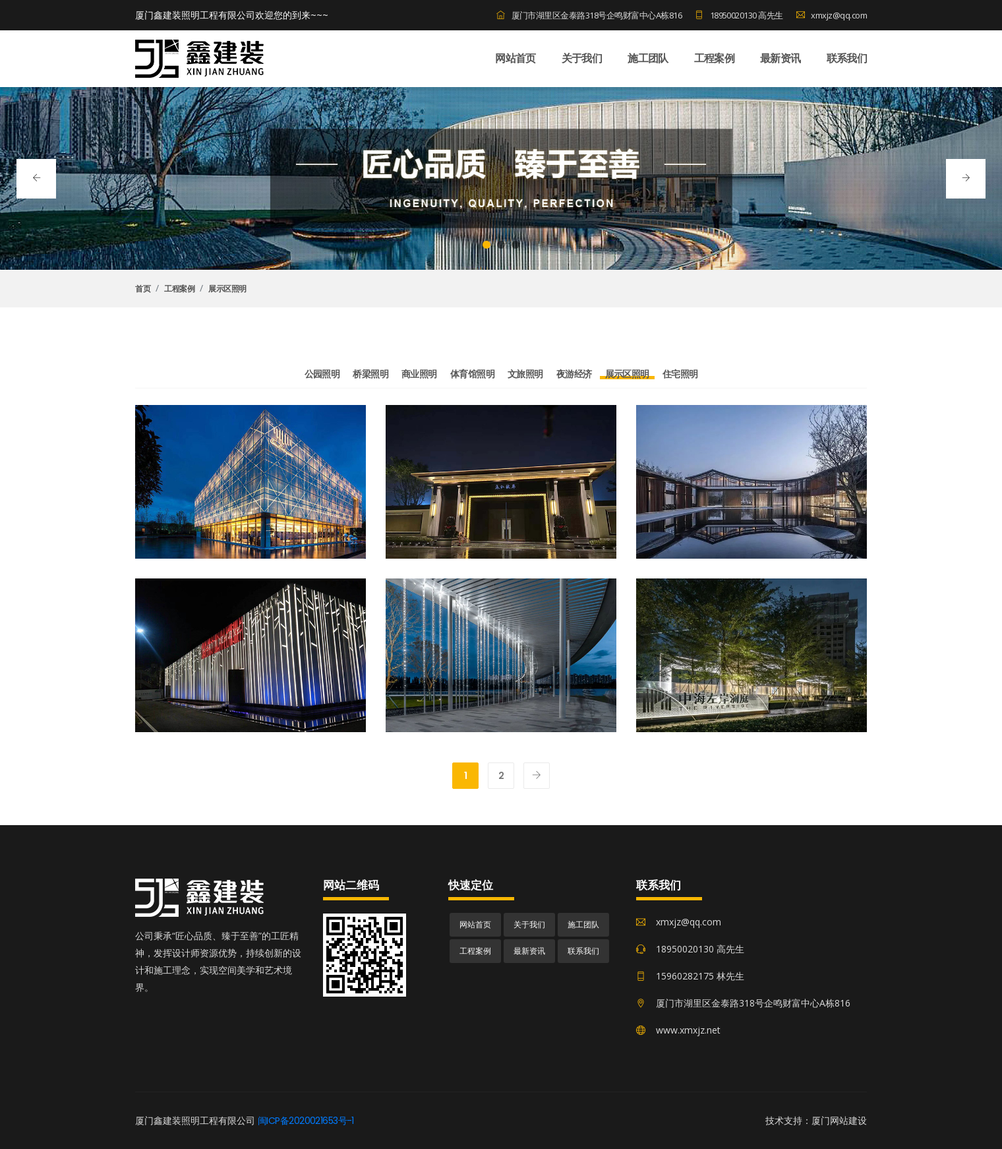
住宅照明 (680, 374)
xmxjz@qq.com (831, 15)
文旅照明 (525, 374)
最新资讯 (780, 58)
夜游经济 (574, 374)
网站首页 (515, 58)
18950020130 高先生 (739, 15)
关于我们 (582, 58)
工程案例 (714, 58)
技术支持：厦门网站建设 (816, 1120)
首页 (142, 289)
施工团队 (648, 58)
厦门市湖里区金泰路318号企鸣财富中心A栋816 (589, 15)
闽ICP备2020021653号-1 (306, 1120)
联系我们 (847, 58)
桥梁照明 (370, 374)
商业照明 (419, 374)
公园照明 (322, 374)
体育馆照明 (472, 374)
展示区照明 (227, 289)
